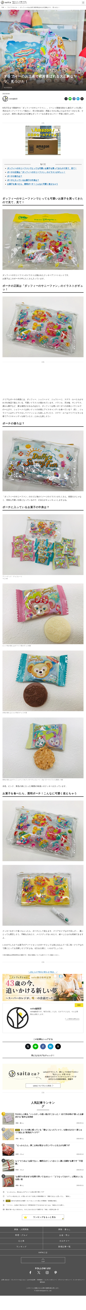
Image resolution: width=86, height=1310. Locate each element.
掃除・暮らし (64, 1229)
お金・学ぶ (64, 1235)
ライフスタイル (12, 7)
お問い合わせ (5, 1279)
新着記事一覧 (64, 1247)
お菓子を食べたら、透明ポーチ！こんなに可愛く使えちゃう (32, 184)
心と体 (21, 1241)
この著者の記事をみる (72, 1019)
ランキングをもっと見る (44, 1217)
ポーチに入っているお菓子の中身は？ (23, 180)
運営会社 (42, 1282)
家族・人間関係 (21, 1229)
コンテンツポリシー (50, 1279)
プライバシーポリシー (64, 1279)
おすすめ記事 (31, 1279)
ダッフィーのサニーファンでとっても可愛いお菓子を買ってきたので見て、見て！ (42, 168)
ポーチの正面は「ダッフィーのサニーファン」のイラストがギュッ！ (36, 172)
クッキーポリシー (78, 1279)
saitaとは (43, 1252)
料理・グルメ (21, 1235)
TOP (2, 7)
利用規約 (39, 1279)
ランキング (21, 1247)
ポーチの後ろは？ (14, 176)
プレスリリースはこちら (18, 1279)
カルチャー (64, 1241)
